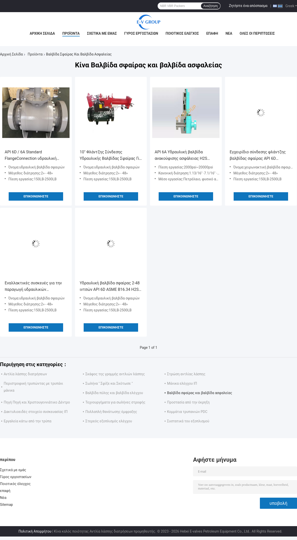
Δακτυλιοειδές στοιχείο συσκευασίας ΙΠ (36, 412)
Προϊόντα (71, 33)
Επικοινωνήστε (36, 196)
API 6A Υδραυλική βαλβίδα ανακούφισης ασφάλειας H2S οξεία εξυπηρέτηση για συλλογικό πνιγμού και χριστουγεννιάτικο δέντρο (185, 156)
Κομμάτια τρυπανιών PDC (187, 412)
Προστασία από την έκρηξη (188, 402)
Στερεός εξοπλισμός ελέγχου (108, 421)
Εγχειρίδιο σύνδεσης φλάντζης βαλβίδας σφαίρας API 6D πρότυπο (258, 156)
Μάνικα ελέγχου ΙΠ (182, 383)
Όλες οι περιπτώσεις (257, 33)
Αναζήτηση (210, 6)
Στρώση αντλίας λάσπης (186, 374)
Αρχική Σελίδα (42, 33)
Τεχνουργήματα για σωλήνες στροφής (115, 402)
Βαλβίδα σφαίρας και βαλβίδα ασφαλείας (199, 393)
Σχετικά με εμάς (102, 33)
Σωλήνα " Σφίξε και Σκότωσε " (109, 383)
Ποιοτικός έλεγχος (182, 33)
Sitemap (6, 505)
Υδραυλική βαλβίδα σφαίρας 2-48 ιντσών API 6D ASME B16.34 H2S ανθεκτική (110, 287)
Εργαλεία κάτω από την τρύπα (27, 421)
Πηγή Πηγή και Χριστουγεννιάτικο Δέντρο (37, 402)
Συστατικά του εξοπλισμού (188, 421)
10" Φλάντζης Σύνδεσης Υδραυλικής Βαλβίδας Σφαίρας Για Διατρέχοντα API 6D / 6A (111, 156)
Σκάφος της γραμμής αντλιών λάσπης (115, 374)
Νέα (228, 33)
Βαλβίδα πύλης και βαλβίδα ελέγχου (114, 393)
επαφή (212, 33)
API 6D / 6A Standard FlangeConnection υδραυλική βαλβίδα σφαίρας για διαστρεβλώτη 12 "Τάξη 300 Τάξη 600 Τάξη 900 (35, 156)
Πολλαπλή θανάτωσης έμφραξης (111, 412)
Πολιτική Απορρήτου (35, 531)
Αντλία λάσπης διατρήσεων (25, 374)
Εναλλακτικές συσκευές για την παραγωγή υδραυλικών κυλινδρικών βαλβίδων (33, 287)
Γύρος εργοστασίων (141, 33)
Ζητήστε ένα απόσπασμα (248, 6)
